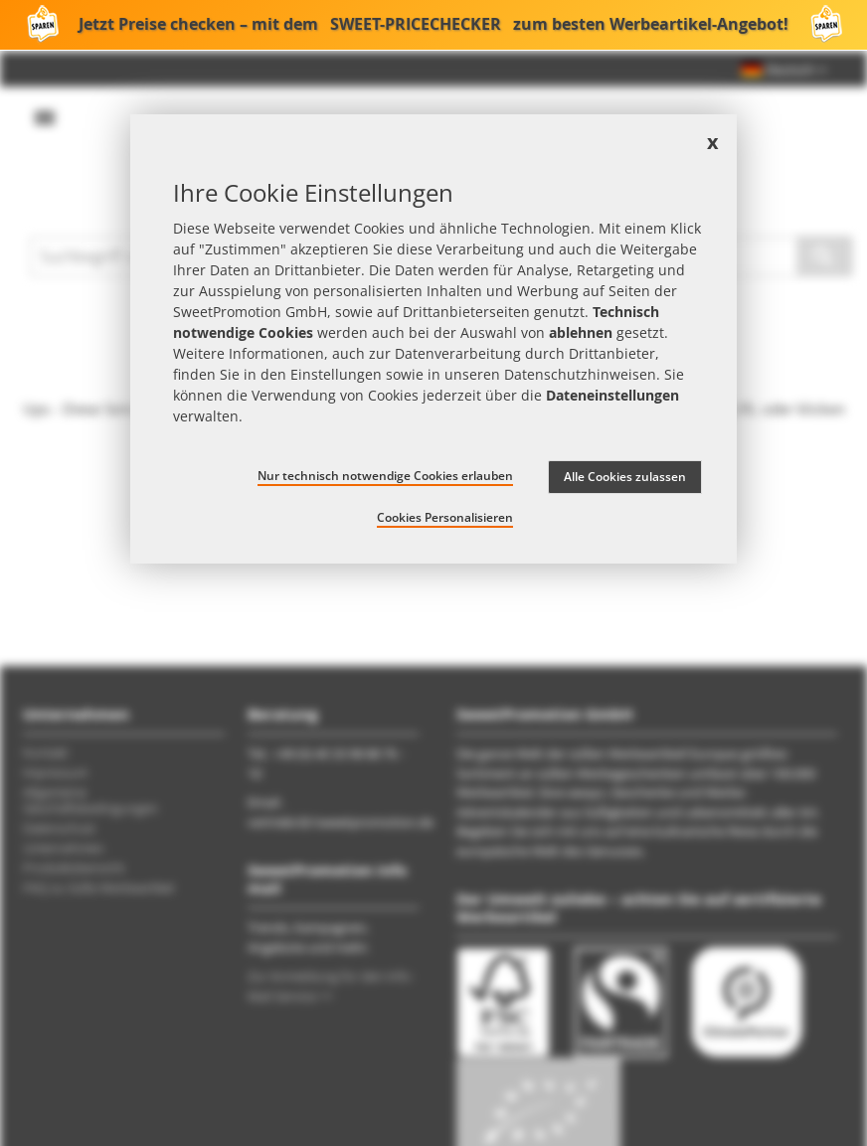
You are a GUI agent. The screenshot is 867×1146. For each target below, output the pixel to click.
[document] (433, 339)
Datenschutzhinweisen (580, 374)
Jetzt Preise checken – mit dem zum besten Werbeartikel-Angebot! (433, 25)
